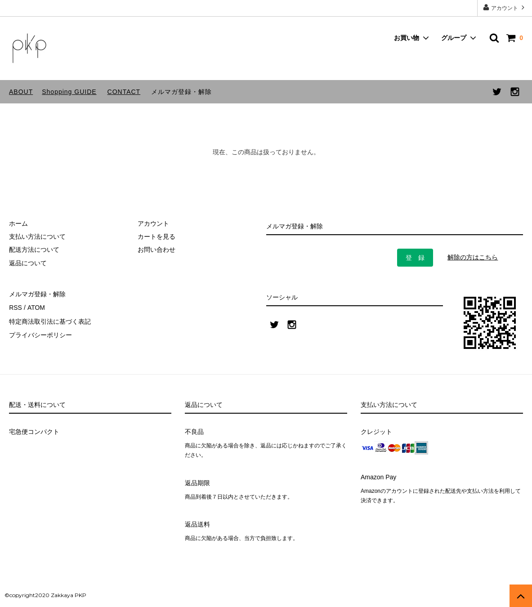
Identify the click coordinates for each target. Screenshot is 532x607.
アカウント (505, 7)
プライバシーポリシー (40, 333)
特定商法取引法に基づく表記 (50, 320)
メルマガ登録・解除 (181, 91)
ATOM (36, 307)
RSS (15, 307)
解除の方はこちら (472, 257)
